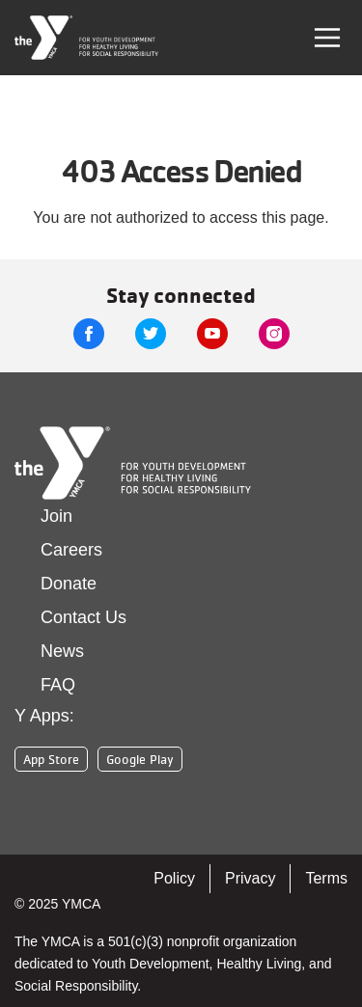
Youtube (212, 333)
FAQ (58, 684)
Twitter (150, 333)
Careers (71, 549)
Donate (69, 583)
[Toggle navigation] (327, 37)
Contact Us (83, 617)
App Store (51, 759)
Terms (326, 878)
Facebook (88, 333)
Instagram (274, 333)
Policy (174, 878)
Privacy (250, 878)
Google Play (140, 759)
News (62, 651)
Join (56, 516)
